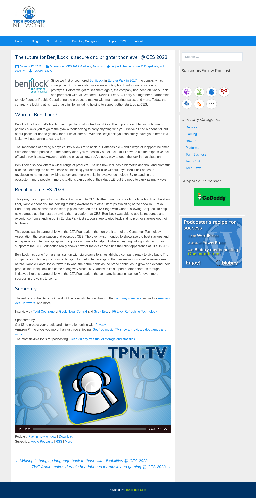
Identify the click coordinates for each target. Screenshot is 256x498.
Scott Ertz (101, 311)
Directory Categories (86, 41)
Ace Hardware (25, 303)
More (68, 441)
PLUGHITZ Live (42, 70)
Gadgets (85, 66)
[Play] (20, 429)
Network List (55, 41)
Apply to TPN (117, 41)
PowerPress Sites (135, 489)
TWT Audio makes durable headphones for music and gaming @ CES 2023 (101, 467)
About (139, 41)
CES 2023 (72, 66)
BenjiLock (96, 80)
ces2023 (141, 66)
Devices (191, 127)
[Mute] (159, 429)
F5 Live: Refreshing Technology (134, 311)
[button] (93, 389)
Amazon (164, 298)
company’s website (127, 298)
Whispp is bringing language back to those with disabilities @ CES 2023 (81, 461)
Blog (35, 41)
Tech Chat (193, 161)
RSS (59, 441)
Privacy (100, 324)
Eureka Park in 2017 (122, 80)
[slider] (89, 429)
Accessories (56, 66)
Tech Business (196, 154)
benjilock (116, 66)
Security (98, 66)
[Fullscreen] (166, 429)
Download (66, 436)
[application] (93, 389)
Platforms (192, 147)
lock (162, 66)
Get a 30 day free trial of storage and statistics (102, 339)
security (20, 70)
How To (191, 141)
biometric (129, 66)
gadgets (153, 66)
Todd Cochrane (44, 311)
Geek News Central (73, 311)
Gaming (191, 134)
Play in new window (42, 436)
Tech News (193, 168)
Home (19, 41)
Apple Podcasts (42, 441)
